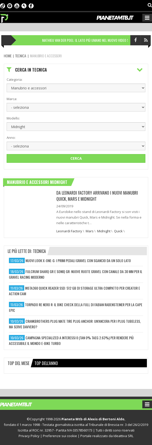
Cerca (76, 158)
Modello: (13, 118)
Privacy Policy (29, 436)
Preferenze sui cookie (60, 436)
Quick (118, 231)
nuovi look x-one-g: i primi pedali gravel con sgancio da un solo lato (78, 260)
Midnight (103, 231)
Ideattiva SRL (123, 436)
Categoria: (14, 79)
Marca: (12, 99)
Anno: (11, 137)
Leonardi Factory (69, 231)
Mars (90, 231)
